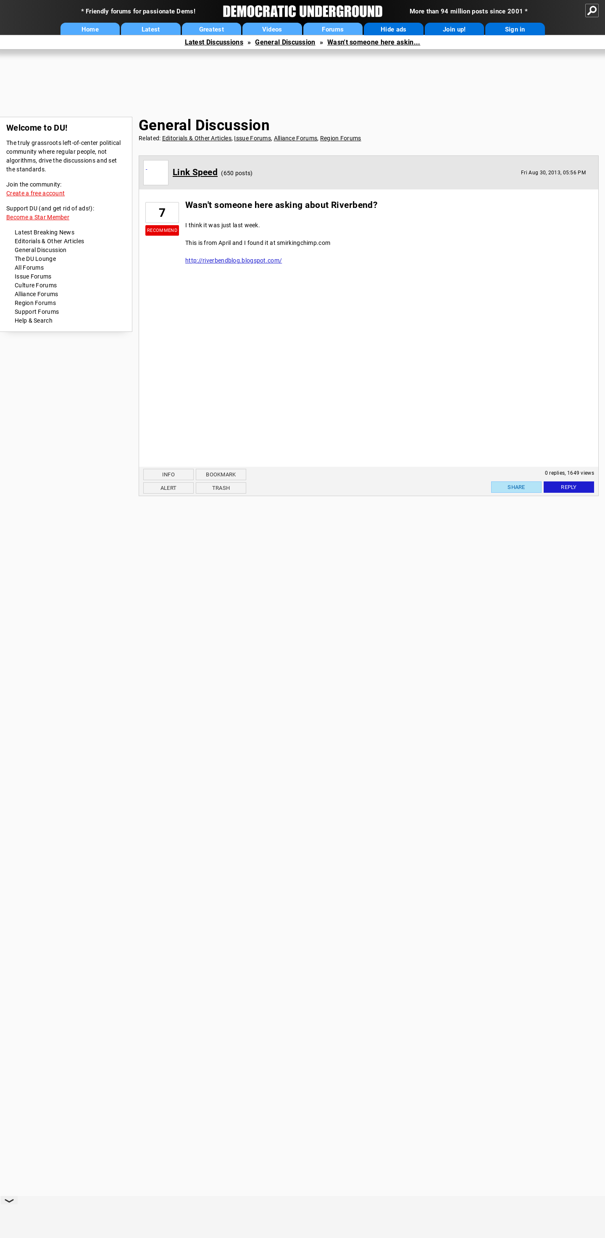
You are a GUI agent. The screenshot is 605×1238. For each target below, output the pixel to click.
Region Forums (35, 303)
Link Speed (195, 172)
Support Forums (37, 311)
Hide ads (393, 29)
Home (90, 29)
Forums (333, 29)
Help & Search (34, 320)
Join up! (454, 29)
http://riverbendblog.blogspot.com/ (233, 260)
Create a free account (35, 193)
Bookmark (221, 474)
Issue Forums (33, 276)
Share (516, 487)
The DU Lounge (35, 258)
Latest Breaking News (44, 232)
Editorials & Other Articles (49, 241)
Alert (168, 488)
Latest (151, 29)
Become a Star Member (37, 217)
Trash (221, 488)
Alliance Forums (36, 294)
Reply (569, 487)
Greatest (211, 29)
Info (168, 474)
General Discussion (285, 42)
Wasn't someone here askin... (373, 42)
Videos (272, 29)
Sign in (515, 29)
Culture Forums (36, 285)
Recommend (162, 230)
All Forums (29, 267)
